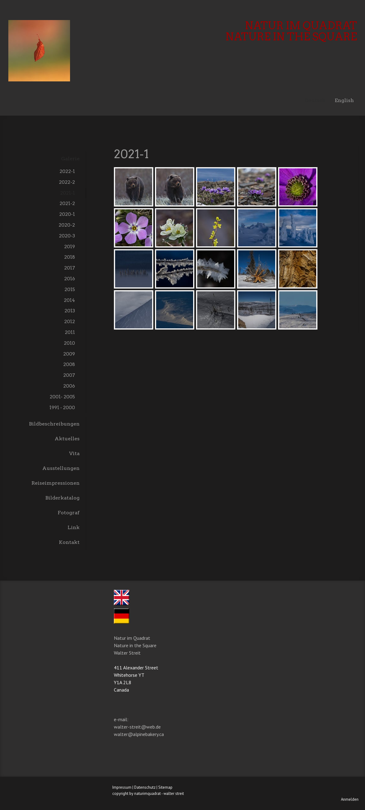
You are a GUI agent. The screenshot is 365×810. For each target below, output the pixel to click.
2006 (69, 386)
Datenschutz (145, 787)
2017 (69, 268)
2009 (69, 354)
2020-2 (67, 225)
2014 (69, 300)
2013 (69, 311)
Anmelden (350, 799)
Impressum (121, 787)
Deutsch (315, 100)
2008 (69, 364)
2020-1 (67, 214)
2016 (69, 279)
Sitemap (165, 787)
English (344, 100)
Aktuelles (67, 439)
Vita (74, 453)
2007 (69, 375)
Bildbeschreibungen (54, 424)
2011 (70, 332)
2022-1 (67, 171)
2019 (69, 246)
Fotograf (69, 513)
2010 (69, 343)
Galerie (70, 159)
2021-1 (67, 193)
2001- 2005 (62, 397)
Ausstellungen (61, 468)
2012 (69, 321)
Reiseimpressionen (55, 483)
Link (74, 527)
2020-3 (67, 236)
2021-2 (67, 203)
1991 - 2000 (62, 407)
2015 (69, 289)
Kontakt (69, 542)
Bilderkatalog (62, 498)
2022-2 (67, 182)
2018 (69, 257)
